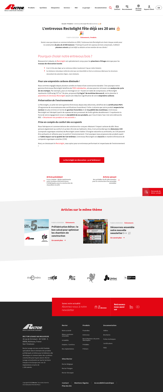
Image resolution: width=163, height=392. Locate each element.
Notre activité (66, 323)
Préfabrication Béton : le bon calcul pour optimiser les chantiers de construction (65, 231)
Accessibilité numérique (104, 375)
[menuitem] (32, 7)
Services (67, 8)
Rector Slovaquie (68, 365)
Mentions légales (81, 375)
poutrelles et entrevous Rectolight (51, 96)
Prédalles (86, 337)
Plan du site (67, 378)
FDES (105, 340)
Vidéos (105, 323)
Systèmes (43, 8)
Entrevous (86, 327)
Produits (31, 8)
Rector (65, 317)
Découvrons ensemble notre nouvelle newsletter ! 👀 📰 (122, 230)
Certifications (108, 336)
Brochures (106, 327)
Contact (65, 375)
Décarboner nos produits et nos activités (59, 117)
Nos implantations (68, 341)
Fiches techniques (109, 332)
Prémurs (85, 341)
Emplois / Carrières (68, 337)
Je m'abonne (102, 299)
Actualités (65, 333)
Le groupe (86, 8)
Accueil (64, 24)
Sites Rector (67, 351)
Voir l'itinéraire (28, 336)
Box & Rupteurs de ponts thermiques (91, 332)
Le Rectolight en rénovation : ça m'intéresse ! (82, 160)
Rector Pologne (67, 361)
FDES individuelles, (79, 88)
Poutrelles (86, 323)
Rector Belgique (67, 356)
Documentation (101, 8)
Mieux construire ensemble (67, 327)
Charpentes (55, 8)
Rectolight (61, 61)
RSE (76, 8)
